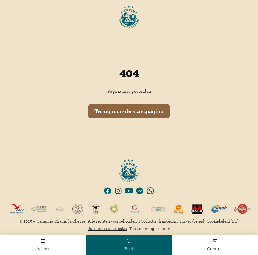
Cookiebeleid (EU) (223, 221)
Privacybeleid (192, 221)
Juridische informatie (107, 228)
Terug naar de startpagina (129, 111)
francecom (168, 221)
